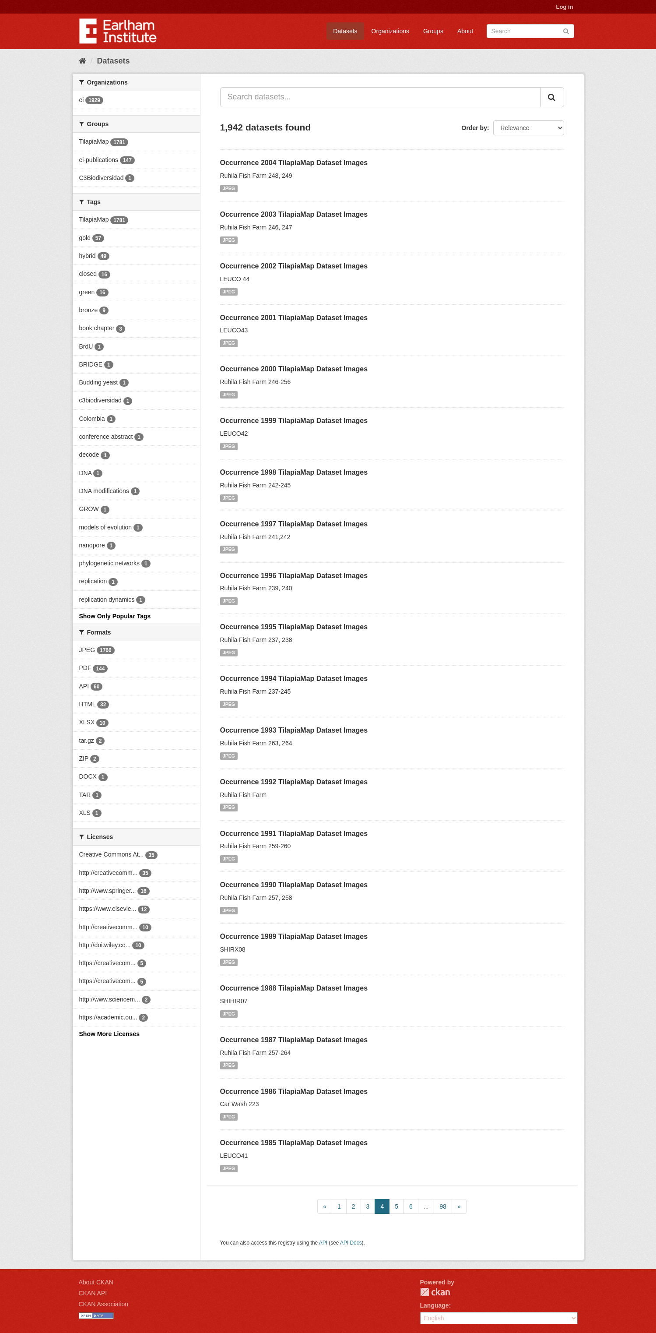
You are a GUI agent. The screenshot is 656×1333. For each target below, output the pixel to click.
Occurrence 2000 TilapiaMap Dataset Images (294, 369)
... (426, 1206)
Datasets (345, 31)
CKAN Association (104, 1304)
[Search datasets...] (380, 97)
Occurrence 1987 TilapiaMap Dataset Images (294, 1040)
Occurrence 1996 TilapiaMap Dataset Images (294, 575)
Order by (474, 127)
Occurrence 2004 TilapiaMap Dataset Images (294, 162)
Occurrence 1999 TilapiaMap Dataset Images (294, 420)
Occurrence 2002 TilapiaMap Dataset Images (294, 266)
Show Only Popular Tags (115, 616)
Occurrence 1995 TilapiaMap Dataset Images (294, 627)
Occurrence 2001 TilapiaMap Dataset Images (294, 317)
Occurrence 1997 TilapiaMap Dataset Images (294, 524)
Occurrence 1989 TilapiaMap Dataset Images (294, 936)
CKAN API (93, 1293)
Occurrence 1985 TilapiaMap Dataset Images (294, 1142)
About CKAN (96, 1282)
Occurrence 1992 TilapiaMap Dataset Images (294, 782)
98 (442, 1206)
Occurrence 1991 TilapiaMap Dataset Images (294, 833)
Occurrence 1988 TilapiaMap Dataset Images (294, 988)
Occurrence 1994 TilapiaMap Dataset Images (294, 678)
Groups (433, 31)
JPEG (229, 188)
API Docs (351, 1243)
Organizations (390, 31)
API (323, 1243)
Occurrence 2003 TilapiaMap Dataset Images (294, 214)
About (465, 31)
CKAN (435, 1292)
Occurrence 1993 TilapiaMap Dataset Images (294, 730)
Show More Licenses (109, 1033)
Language (434, 1305)
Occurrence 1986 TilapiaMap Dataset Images (294, 1091)
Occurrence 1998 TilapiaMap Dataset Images (294, 472)
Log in (564, 7)
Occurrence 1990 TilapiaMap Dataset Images (294, 885)
